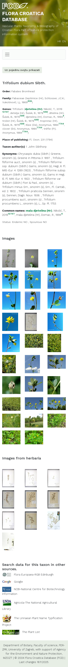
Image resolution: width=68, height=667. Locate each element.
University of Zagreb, (21, 649)
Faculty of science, (46, 645)
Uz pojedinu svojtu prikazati (22, 70)
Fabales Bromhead (23, 91)
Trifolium (17, 109)
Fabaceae (18, 98)
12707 (5, 112)
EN (64, 41)
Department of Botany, (18, 645)
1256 (45, 112)
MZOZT (7, 658)
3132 (30, 101)
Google (18, 581)
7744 (61, 124)
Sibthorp (41, 146)
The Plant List (31, 632)
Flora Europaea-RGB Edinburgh (33, 574)
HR (59, 41)
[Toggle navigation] (7, 54)
